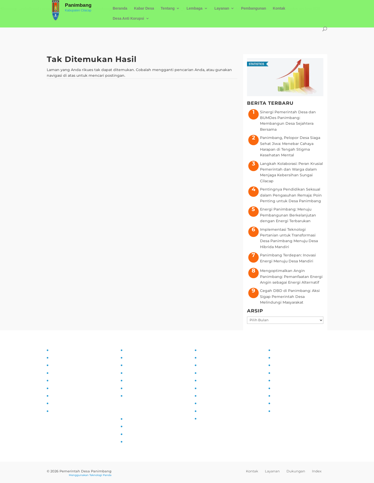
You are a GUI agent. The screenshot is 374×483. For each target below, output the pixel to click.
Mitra (277, 380)
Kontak (279, 8)
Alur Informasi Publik (144, 372)
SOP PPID (133, 365)
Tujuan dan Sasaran (68, 357)
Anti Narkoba (210, 388)
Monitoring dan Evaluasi (73, 395)
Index (317, 471)
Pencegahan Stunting (219, 403)
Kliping (279, 411)
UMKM (278, 365)
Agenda (279, 372)
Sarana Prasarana (288, 357)
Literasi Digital (211, 380)
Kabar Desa (144, 8)
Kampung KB (211, 357)
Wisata (278, 403)
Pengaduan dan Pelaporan (75, 403)
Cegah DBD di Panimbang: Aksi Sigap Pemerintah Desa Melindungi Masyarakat (290, 296)
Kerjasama (282, 395)
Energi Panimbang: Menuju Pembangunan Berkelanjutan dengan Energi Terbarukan (288, 215)
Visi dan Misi (62, 365)
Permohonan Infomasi (145, 395)
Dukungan (295, 471)
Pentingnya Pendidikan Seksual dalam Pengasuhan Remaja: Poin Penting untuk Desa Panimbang (291, 195)
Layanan (222, 8)
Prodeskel (133, 426)
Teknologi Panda (100, 475)
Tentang (168, 8)
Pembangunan (253, 8)
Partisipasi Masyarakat (70, 380)
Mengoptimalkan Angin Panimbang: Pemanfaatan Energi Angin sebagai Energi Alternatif (291, 276)
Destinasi (281, 388)
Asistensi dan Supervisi (72, 372)
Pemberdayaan (212, 372)
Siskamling (208, 395)
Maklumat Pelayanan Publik (150, 388)
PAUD (203, 418)
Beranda (120, 8)
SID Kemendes (138, 441)
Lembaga (194, 8)
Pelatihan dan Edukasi (71, 388)
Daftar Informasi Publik (146, 380)
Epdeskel (133, 434)
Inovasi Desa (210, 365)
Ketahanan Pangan (216, 411)
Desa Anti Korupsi (128, 18)
